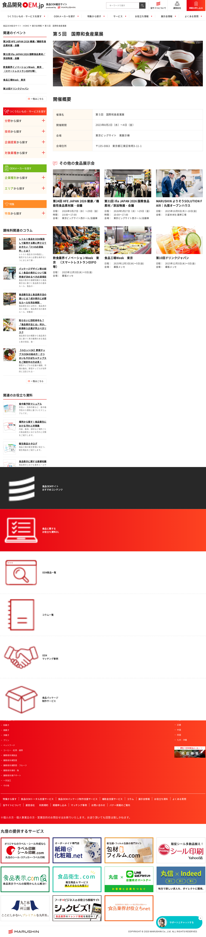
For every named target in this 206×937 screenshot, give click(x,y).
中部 (179, 719)
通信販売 (114, 624)
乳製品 (6, 649)
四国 (179, 734)
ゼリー (6, 664)
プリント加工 (50, 659)
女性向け (79, 619)
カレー (6, 669)
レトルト (7, 695)
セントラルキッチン (119, 649)
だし (5, 679)
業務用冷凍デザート (12, 775)
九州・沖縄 (182, 739)
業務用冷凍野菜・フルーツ (15, 765)
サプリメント (9, 654)
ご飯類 (6, 619)
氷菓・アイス (9, 705)
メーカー (114, 629)
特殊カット (49, 619)
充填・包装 (49, 664)
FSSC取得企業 (116, 684)
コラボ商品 (80, 624)
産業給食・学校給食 (119, 644)
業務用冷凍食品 (10, 755)
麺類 (5, 624)
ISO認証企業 (115, 695)
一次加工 (7, 780)
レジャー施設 (116, 639)
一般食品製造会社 (185, 604)
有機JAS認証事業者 (118, 679)
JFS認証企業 (115, 689)
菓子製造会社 (183, 627)
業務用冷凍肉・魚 (11, 770)
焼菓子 (6, 730)
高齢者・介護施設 (118, 659)
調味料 (6, 674)
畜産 (5, 644)
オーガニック (81, 629)
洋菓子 (6, 735)
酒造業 (113, 654)
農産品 (6, 629)
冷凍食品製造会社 (185, 647)
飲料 (5, 609)
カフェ (113, 664)
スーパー (114, 604)
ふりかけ (7, 684)
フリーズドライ (51, 624)
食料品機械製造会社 (186, 637)
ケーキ (6, 710)
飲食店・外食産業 (118, 634)
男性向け (79, 614)
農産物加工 (49, 604)
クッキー (7, 715)
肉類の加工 (49, 609)
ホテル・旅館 (116, 619)
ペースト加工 (50, 649)
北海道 (180, 704)
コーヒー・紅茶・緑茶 (13, 750)
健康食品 (7, 639)
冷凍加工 (48, 654)
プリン (6, 740)
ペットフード (9, 745)
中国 (179, 729)
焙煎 (46, 639)
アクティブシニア (83, 604)
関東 (179, 714)
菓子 (5, 700)
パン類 (6, 614)
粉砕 (46, 634)
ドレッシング (9, 689)
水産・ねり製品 (10, 634)
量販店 (113, 609)
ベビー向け (80, 609)
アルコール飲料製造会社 (188, 622)
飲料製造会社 (183, 617)
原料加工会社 (183, 632)
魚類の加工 (49, 614)
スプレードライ (51, 629)
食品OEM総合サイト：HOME (16, 25)
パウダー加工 (50, 644)
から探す (13, 121)
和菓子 (6, 725)
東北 (179, 709)
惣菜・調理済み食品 (12, 604)
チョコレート (9, 720)
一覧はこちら (37, 98)
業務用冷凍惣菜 (10, 760)
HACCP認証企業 (117, 674)
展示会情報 (37, 25)
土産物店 (114, 614)
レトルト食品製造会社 (187, 642)
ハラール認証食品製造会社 (122, 669)
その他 (6, 785)
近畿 (179, 724)
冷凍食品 (7, 659)
